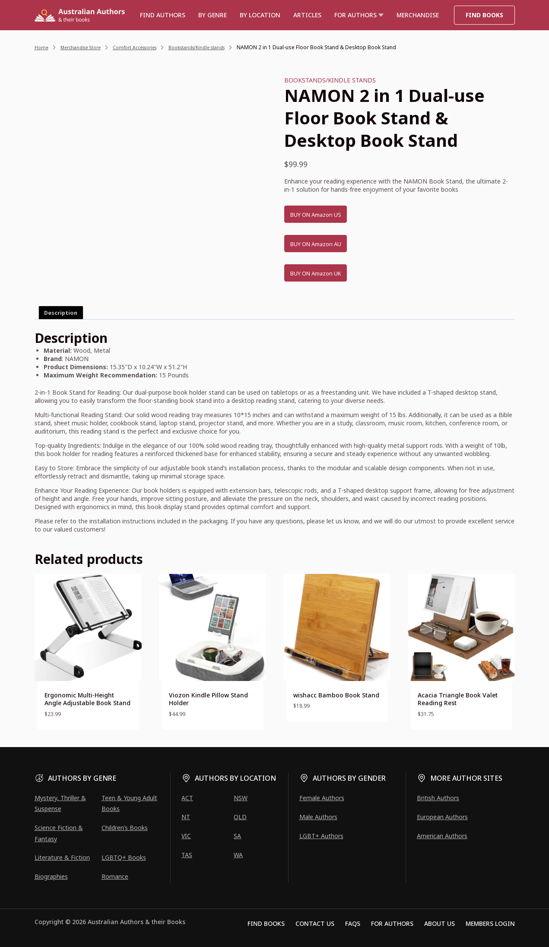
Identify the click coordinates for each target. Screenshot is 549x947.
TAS (186, 855)
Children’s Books (125, 827)
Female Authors (321, 798)
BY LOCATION (260, 15)
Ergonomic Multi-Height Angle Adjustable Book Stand (87, 699)
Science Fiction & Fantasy (59, 832)
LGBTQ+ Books (124, 857)
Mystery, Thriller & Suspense (60, 803)
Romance (115, 876)
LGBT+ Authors (321, 836)
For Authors (392, 923)
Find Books (484, 15)
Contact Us (314, 923)
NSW (241, 798)
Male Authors (318, 817)
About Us (439, 923)
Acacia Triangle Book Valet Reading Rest (458, 699)
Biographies (51, 876)
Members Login (490, 923)
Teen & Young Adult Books (129, 803)
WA (238, 855)
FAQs (352, 923)
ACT (187, 798)
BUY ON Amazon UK (324, 273)
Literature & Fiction (62, 857)
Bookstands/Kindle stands (330, 80)
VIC (186, 836)
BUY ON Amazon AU (324, 244)
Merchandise (418, 15)
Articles (307, 15)
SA (237, 836)
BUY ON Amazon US (324, 214)
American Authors (442, 836)
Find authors (162, 15)
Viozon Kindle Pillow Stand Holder (208, 699)
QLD (240, 817)
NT (185, 817)
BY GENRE (212, 15)
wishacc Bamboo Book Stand (336, 695)
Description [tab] (60, 313)
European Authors (442, 817)
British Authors (438, 798)
